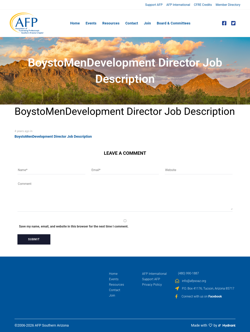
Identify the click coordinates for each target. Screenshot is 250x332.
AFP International (178, 5)
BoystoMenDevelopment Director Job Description (53, 136)
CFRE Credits (203, 5)
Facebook (215, 296)
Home (113, 274)
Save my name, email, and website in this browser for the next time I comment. (73, 226)
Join (112, 295)
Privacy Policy (152, 284)
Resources (116, 284)
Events (114, 279)
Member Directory (228, 5)
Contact (114, 290)
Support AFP (154, 5)
